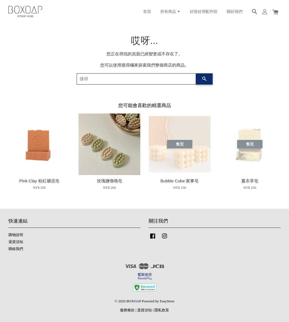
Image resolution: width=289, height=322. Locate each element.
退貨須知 (15, 242)
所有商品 (170, 11)
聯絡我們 (15, 249)
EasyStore (167, 301)
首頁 (147, 11)
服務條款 (127, 310)
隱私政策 (161, 310)
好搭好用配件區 (203, 11)
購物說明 (15, 235)
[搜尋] (136, 79)
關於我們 (235, 11)
